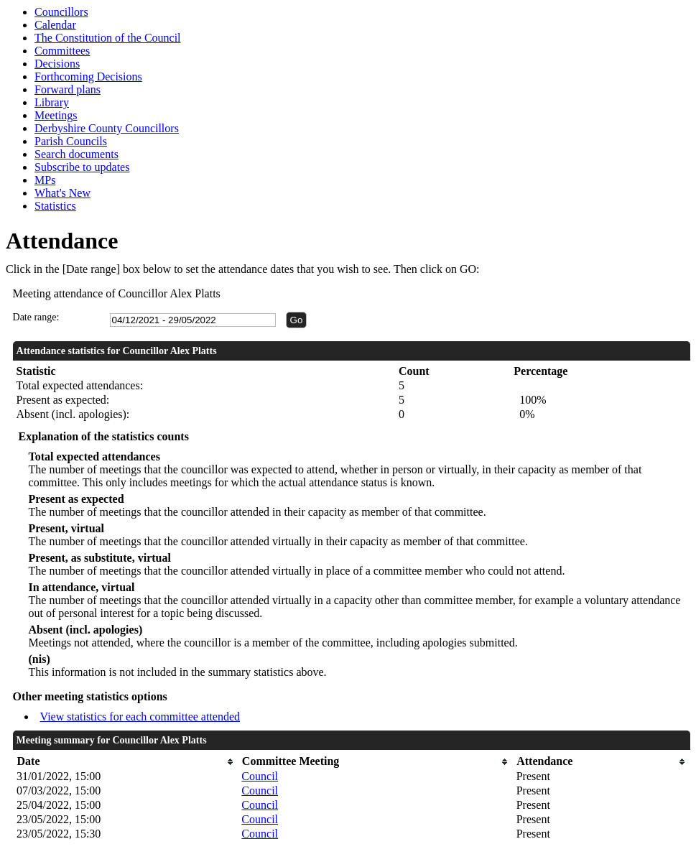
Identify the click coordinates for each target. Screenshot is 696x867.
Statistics (55, 206)
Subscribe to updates (81, 167)
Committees (62, 51)
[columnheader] (125, 761)
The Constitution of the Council (107, 38)
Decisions (57, 63)
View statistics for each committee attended (140, 716)
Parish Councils (70, 141)
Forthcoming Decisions (88, 76)
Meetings (56, 115)
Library (51, 102)
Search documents (76, 154)
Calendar (55, 25)
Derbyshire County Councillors (106, 128)
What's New (62, 193)
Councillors (61, 12)
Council (259, 776)
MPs (44, 180)
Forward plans (67, 89)
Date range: (36, 317)
